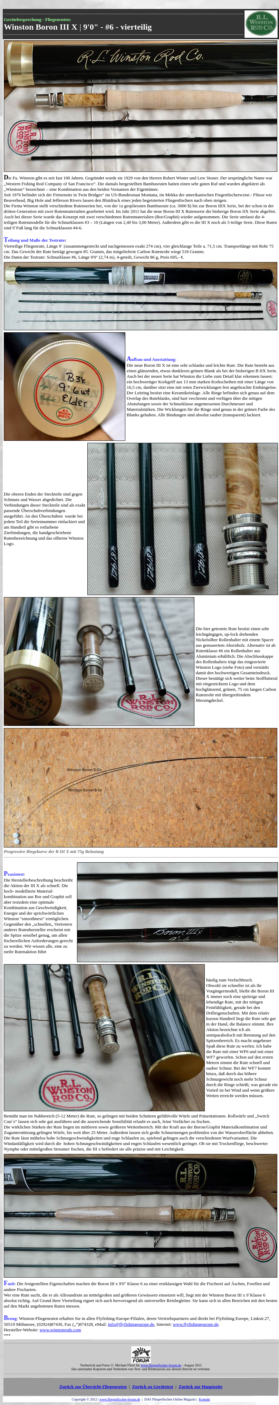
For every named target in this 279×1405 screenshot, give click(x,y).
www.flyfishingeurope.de (196, 1324)
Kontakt (204, 1399)
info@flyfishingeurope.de (131, 1324)
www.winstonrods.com (60, 1329)
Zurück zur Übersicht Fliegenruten (93, 1386)
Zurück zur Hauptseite (200, 1386)
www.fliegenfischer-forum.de (119, 1399)
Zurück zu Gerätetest (152, 1386)
